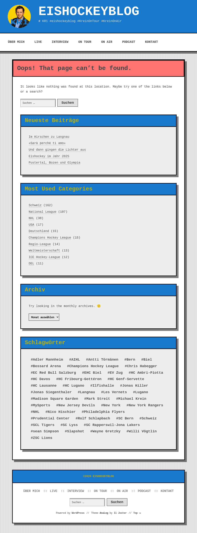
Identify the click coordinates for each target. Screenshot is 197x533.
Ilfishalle (103, 386)
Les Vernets (115, 392)
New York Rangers (146, 405)
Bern (131, 360)
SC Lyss (70, 425)
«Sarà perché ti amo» (47, 143)
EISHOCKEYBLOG (88, 11)
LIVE (38, 42)
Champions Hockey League (50, 238)
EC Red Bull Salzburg (54, 373)
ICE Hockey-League (44, 257)
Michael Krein (132, 399)
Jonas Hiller (135, 386)
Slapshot (75, 431)
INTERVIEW (60, 42)
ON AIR (106, 42)
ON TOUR (84, 42)
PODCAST (128, 42)
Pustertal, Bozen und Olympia (54, 162)
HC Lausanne (45, 386)
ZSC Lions (42, 438)
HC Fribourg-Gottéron (79, 379)
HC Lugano (74, 386)
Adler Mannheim (48, 360)
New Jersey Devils (76, 405)
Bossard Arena (47, 366)
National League (42, 212)
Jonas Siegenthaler (52, 392)
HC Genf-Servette (127, 379)
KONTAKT (151, 42)
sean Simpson (46, 431)
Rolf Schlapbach (94, 418)
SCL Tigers (43, 425)
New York (112, 405)
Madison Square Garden (55, 399)
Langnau (87, 392)
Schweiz (35, 205)
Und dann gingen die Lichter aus (57, 150)
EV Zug (116, 373)
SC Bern (125, 418)
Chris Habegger (142, 366)
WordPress (78, 513)
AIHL (75, 360)
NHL (31, 218)
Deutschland (39, 231)
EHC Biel (93, 373)
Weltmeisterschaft (44, 250)
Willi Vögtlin (143, 431)
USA (31, 225)
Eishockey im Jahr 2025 (49, 156)
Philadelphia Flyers (104, 412)
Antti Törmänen (103, 360)
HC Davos (41, 379)
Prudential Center (51, 418)
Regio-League (40, 244)
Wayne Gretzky (107, 431)
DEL (31, 263)
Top (137, 513)
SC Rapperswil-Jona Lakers (113, 425)
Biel (147, 360)
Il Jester (120, 513)
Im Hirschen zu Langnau (49, 137)
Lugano (141, 392)
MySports (41, 405)
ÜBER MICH (16, 42)
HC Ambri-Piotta (147, 373)
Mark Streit (98, 399)
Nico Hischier (62, 412)
